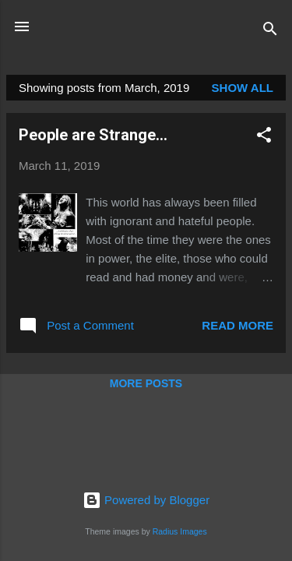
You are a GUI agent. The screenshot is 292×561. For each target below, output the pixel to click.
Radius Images (180, 531)
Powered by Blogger (146, 499)
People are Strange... (93, 134)
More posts (146, 383)
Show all (242, 87)
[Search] (270, 31)
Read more (237, 325)
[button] (264, 137)
